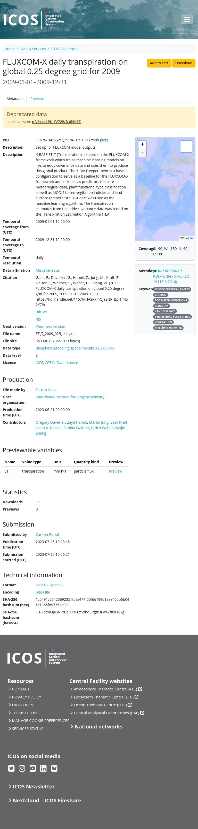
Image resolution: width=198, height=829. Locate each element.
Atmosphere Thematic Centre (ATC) (105, 688)
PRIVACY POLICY (26, 696)
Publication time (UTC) (13, 544)
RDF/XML (173, 270)
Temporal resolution (12, 260)
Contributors (14, 422)
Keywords (147, 288)
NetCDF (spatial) (49, 584)
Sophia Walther (76, 427)
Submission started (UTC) (15, 557)
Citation (10, 277)
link (104, 140)
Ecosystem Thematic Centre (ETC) (104, 696)
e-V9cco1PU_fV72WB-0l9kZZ (56, 121)
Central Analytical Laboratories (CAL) (106, 712)
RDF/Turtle (162, 276)
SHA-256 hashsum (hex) (16, 602)
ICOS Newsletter (34, 786)
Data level (12, 355)
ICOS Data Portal (65, 48)
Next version (14, 326)
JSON (158, 270)
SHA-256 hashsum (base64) (11, 617)
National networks (98, 726)
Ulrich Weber (102, 427)
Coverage (147, 248)
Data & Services (33, 48)
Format (9, 584)
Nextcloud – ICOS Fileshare (47, 800)
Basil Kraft (118, 422)
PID (6, 140)
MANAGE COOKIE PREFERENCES (40, 720)
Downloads (13, 501)
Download (183, 62)
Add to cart (159, 62)
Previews (11, 509)
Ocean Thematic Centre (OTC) (100, 704)
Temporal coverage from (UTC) (16, 227)
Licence (9, 362)
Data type (11, 348)
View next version (50, 326)
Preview (37, 98)
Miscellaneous (48, 270)
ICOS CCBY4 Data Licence (57, 362)
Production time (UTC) (13, 412)
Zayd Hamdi (77, 422)
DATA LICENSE (25, 704)
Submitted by (15, 534)
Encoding (11, 592)
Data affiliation (16, 270)
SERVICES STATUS (27, 728)
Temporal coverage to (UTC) (13, 245)
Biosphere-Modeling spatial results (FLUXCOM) (75, 348)
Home (10, 48)
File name (11, 333)
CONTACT (20, 688)
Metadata (15, 98)
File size (10, 340)
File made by (14, 389)
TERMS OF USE (25, 712)
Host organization (14, 399)
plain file (43, 592)
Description (13, 147)
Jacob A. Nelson (49, 427)
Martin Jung (98, 422)
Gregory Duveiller (50, 422)
